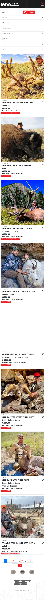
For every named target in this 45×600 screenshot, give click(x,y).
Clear (32, 12)
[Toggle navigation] (42, 5)
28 (22, 561)
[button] (22, 17)
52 (28, 561)
